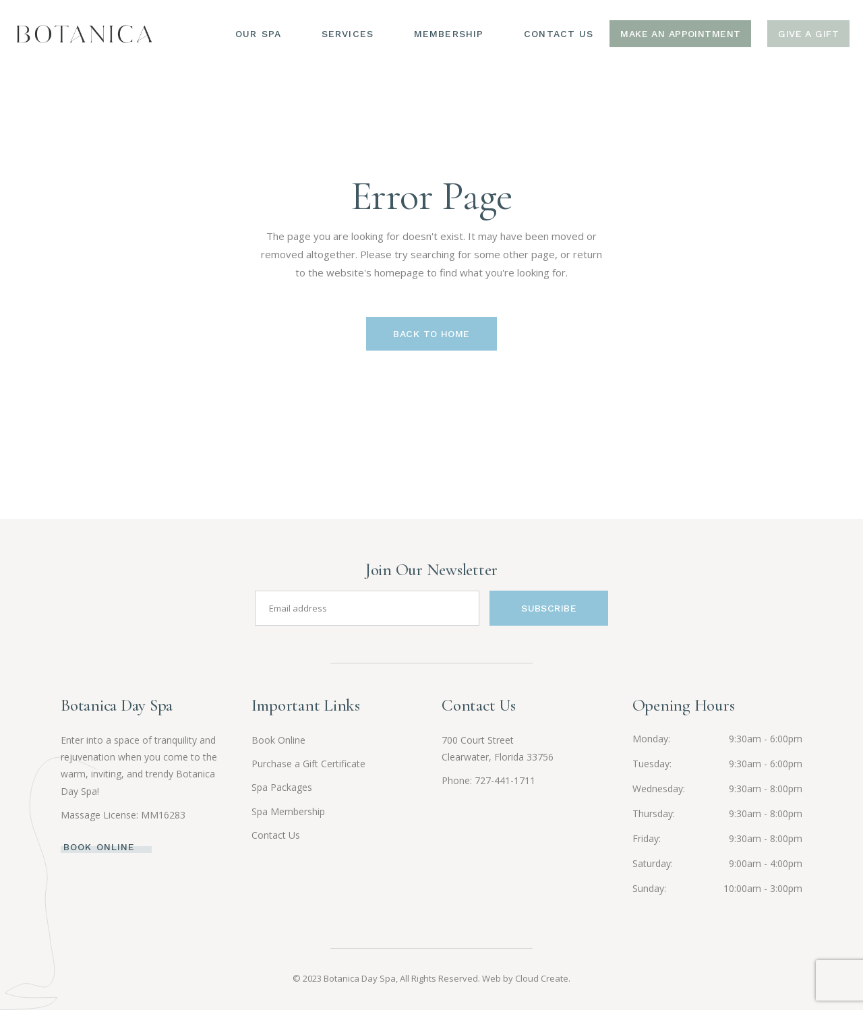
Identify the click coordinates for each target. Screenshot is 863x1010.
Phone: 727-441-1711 (488, 780)
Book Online (278, 740)
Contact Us (275, 835)
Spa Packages (281, 787)
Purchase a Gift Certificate (308, 763)
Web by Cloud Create (525, 978)
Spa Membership (288, 811)
